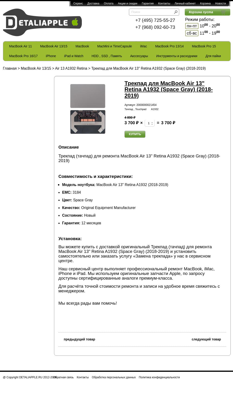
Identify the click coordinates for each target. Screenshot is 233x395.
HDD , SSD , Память (107, 56)
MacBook (82, 46)
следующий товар (209, 339)
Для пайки (213, 56)
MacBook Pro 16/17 (23, 56)
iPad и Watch (73, 56)
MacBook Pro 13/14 (169, 46)
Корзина (205, 3)
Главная (10, 68)
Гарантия (148, 3)
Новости (220, 3)
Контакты (164, 3)
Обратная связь (63, 377)
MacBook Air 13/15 (53, 46)
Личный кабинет (185, 3)
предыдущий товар (76, 339)
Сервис (78, 3)
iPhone (51, 56)
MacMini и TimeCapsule (114, 46)
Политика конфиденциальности (159, 377)
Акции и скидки (127, 3)
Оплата (108, 3)
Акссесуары (139, 56)
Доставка (93, 3)
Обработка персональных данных (114, 377)
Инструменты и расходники (176, 56)
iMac (143, 46)
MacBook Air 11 (20, 46)
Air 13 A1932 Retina (71, 68)
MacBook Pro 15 (204, 46)
